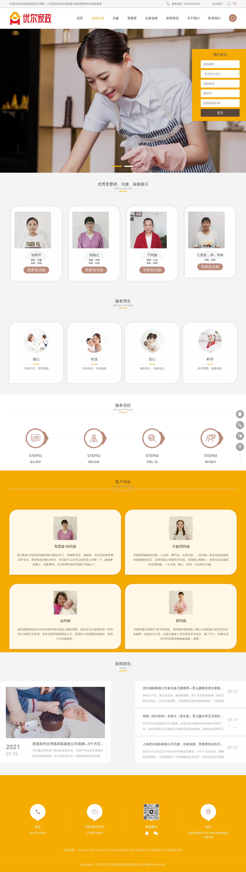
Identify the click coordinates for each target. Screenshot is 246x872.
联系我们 (214, 18)
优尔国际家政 (86, 850)
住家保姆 (151, 18)
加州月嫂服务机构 (171, 850)
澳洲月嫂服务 (137, 850)
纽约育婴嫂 (153, 850)
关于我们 (193, 18)
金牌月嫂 (98, 18)
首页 (80, 18)
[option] (210, 288)
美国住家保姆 (120, 850)
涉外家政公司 (103, 850)
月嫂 (116, 18)
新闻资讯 (172, 18)
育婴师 (132, 18)
